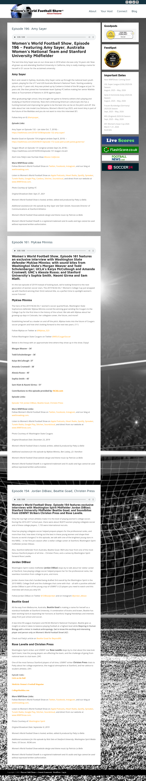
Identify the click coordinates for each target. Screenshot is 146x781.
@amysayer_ (33, 117)
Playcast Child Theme (28, 778)
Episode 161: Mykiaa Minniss (38, 241)
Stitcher (48, 178)
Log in (64, 778)
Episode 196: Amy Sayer (34, 28)
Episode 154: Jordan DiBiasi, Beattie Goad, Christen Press (37, 403)
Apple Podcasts (58, 175)
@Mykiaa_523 (43, 330)
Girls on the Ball (18, 684)
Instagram (70, 166)
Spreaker (89, 175)
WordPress (57, 778)
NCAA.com (58, 391)
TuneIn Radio (18, 178)
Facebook (60, 166)
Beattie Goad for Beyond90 (49, 644)
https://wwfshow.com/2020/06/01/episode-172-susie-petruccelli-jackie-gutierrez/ (48, 141)
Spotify (81, 175)
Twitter (52, 166)
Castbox (40, 178)
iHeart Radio (71, 175)
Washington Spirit (37, 727)
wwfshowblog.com (20, 169)
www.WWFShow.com (21, 181)
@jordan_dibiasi (79, 601)
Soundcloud (58, 178)
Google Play (30, 178)
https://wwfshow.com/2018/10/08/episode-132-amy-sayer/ (38, 132)
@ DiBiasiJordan (48, 601)
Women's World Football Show (35, 11)
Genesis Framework (45, 778)
